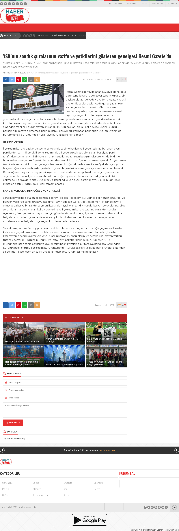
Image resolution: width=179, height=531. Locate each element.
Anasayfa (7, 73)
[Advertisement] (65, 277)
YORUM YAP (13, 423)
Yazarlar (144, 4)
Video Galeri (115, 4)
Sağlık (5, 495)
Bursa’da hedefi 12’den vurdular (89, 450)
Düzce (36, 483)
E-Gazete (67, 483)
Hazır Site (134, 530)
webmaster (174, 530)
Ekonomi (98, 483)
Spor (65, 489)
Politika (5, 489)
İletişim (172, 4)
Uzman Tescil (163, 530)
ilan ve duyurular (21, 73)
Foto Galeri (131, 4)
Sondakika (7, 483)
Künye (66, 495)
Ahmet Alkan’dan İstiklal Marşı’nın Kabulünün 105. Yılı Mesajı (70, 35)
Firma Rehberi (157, 4)
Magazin (37, 489)
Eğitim (97, 489)
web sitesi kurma (146, 530)
